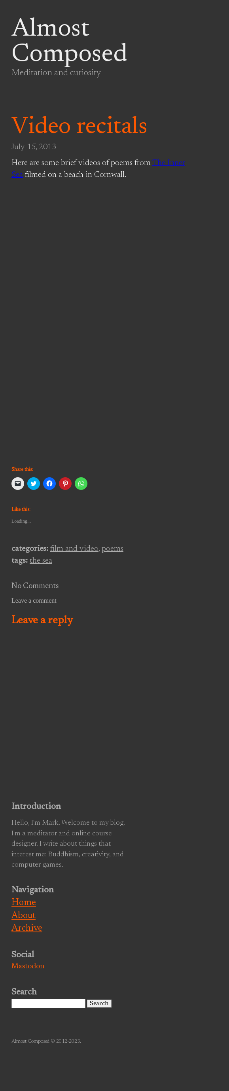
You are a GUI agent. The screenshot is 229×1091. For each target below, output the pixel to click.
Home (23, 902)
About (23, 915)
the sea (41, 561)
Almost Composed (69, 42)
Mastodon (27, 966)
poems (112, 549)
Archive (26, 928)
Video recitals (79, 127)
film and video (74, 549)
